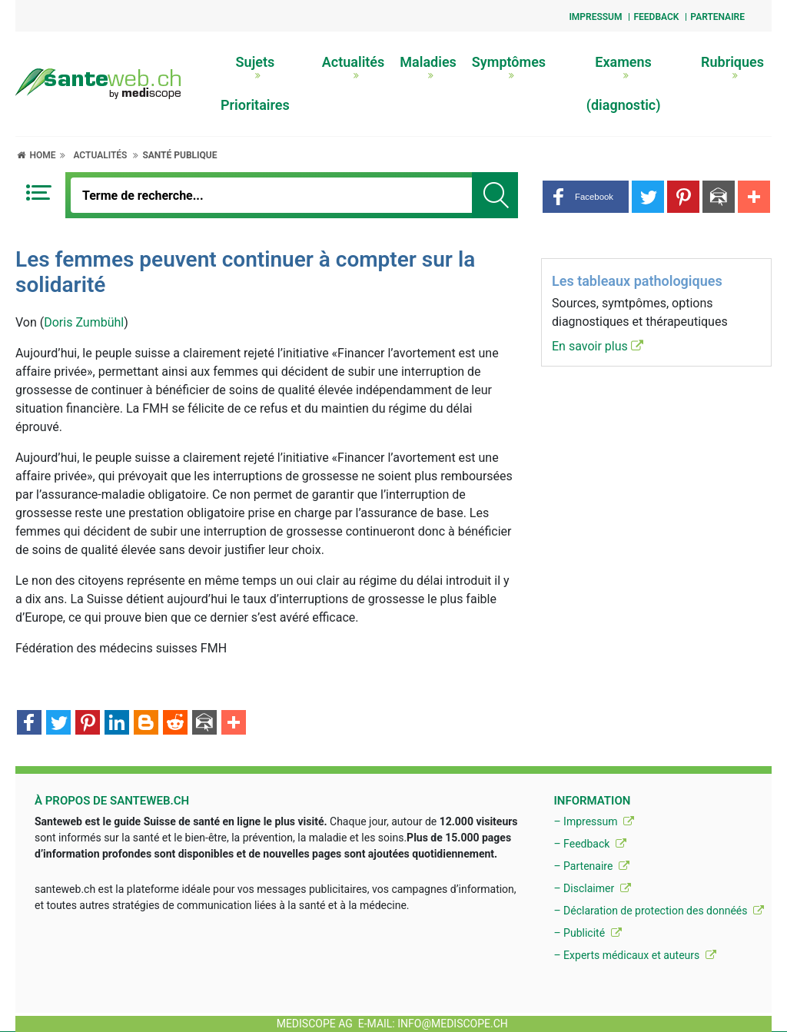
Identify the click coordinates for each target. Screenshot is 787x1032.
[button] (586, 197)
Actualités (353, 67)
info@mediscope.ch (452, 1023)
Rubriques (732, 67)
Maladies (428, 67)
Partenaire (717, 17)
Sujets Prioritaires (255, 83)
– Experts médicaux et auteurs (634, 955)
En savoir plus (597, 346)
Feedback (656, 17)
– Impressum (593, 821)
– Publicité (587, 933)
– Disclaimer (591, 888)
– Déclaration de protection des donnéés (658, 910)
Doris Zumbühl (84, 322)
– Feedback (589, 844)
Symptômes (509, 67)
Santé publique (179, 155)
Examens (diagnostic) (623, 83)
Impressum (595, 17)
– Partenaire (591, 866)
